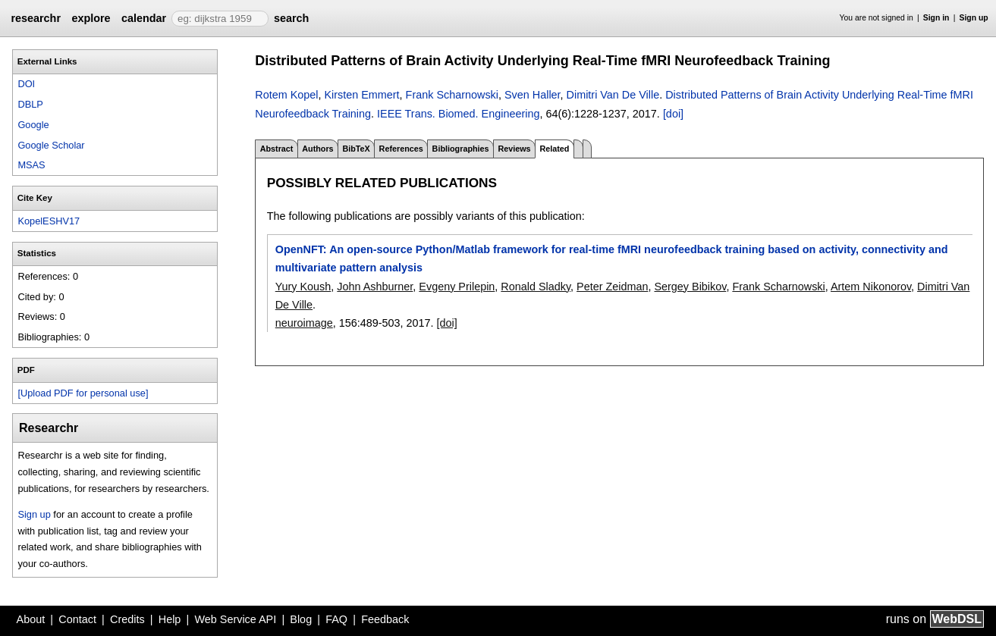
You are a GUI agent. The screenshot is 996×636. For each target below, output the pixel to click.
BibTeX (355, 148)
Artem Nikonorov (871, 286)
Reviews (514, 148)
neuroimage (304, 323)
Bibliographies (460, 148)
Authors (317, 148)
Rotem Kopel (286, 95)
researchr (36, 18)
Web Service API (235, 619)
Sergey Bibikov (690, 286)
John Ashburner (375, 286)
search (291, 18)
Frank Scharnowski (452, 95)
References (401, 148)
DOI (26, 83)
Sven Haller (532, 95)
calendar (143, 18)
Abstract (277, 148)
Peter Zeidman (612, 286)
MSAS (31, 165)
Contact (77, 619)
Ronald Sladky (535, 286)
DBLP (29, 104)
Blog (301, 619)
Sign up (974, 18)
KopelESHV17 (48, 221)
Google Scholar (50, 145)
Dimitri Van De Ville (613, 95)
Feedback (385, 619)
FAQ (336, 619)
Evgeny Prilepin (457, 286)
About (31, 619)
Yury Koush (303, 286)
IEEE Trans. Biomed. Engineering (458, 114)
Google (33, 124)
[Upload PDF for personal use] (82, 393)
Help (170, 619)
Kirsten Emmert (361, 95)
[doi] (673, 114)
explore (90, 18)
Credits (127, 619)
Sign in (936, 18)
